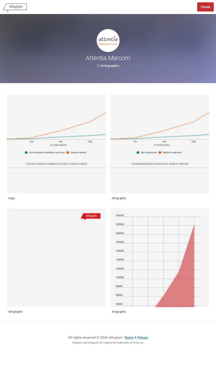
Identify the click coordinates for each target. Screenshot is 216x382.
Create (205, 7)
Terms (129, 337)
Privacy (142, 337)
